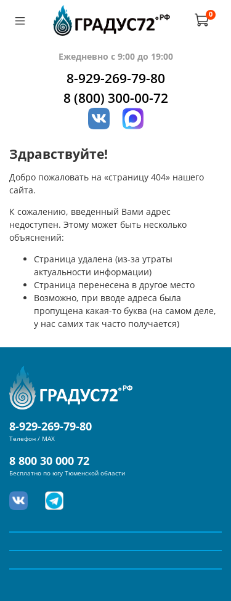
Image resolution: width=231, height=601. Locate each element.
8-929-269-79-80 (116, 78)
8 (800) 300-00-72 (115, 98)
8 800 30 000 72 (49, 460)
